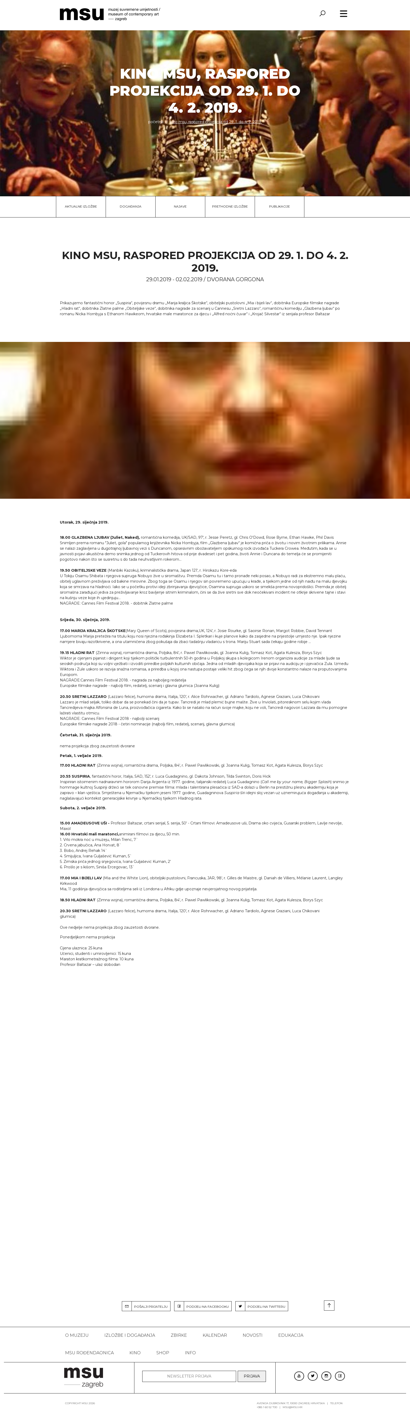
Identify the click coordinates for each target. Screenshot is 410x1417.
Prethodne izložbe (230, 206)
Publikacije (279, 206)
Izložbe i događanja (129, 1335)
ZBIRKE (179, 1335)
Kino (135, 1352)
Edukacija (290, 1335)
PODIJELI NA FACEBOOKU (201, 1306)
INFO (190, 1352)
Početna (155, 121)
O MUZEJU (77, 1335)
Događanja (130, 206)
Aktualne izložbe (81, 206)
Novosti (253, 1335)
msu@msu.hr (292, 1407)
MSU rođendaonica (89, 1352)
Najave (180, 206)
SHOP (162, 1352)
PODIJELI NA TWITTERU (260, 1306)
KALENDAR (215, 1335)
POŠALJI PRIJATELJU (145, 1306)
